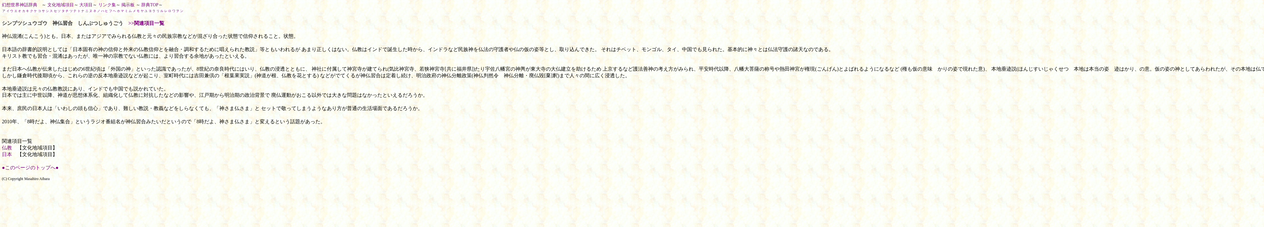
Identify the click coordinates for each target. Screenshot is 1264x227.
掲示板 (128, 5)
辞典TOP (149, 5)
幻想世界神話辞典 (19, 5)
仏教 (7, 147)
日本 (7, 154)
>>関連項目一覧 (146, 23)
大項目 (86, 5)
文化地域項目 (60, 5)
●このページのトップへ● (30, 167)
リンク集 (107, 5)
